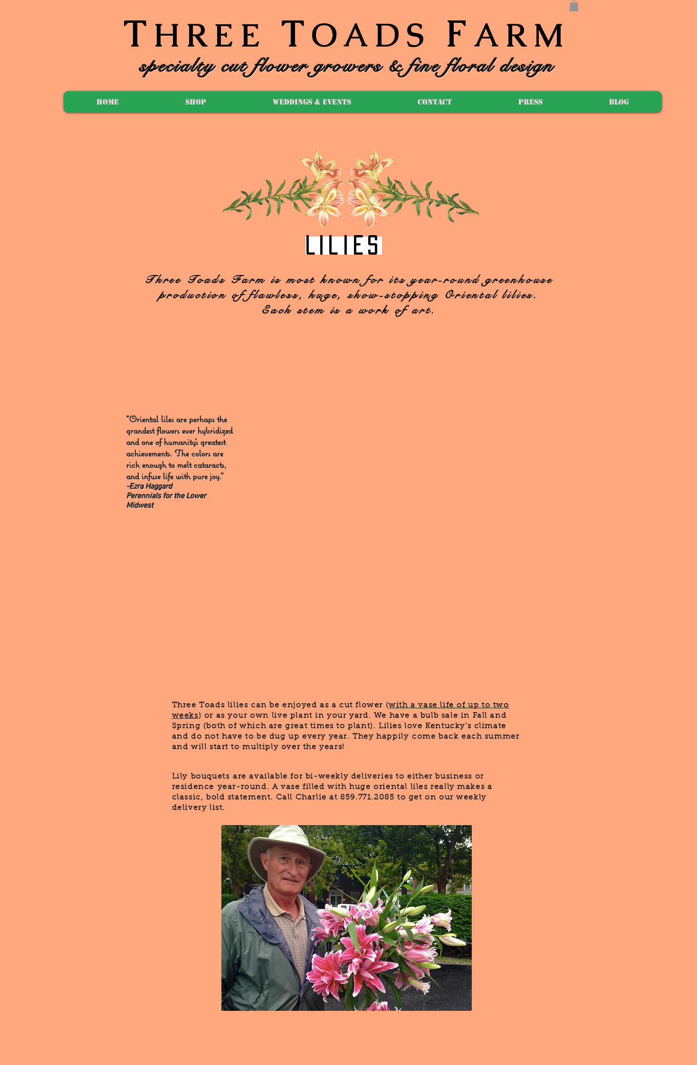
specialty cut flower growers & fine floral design (347, 66)
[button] (574, 5)
